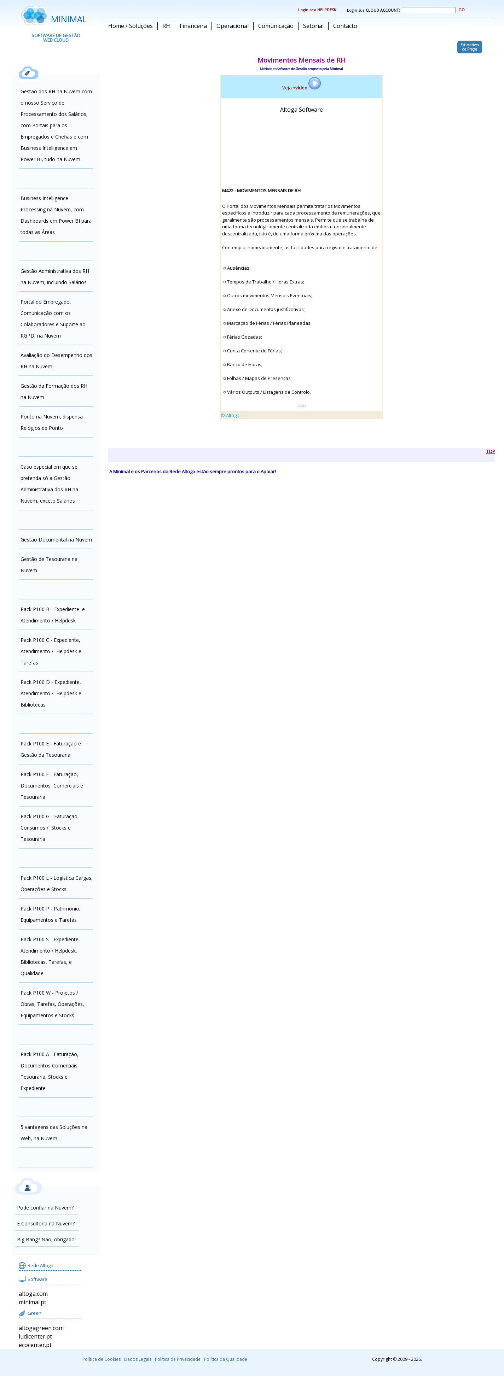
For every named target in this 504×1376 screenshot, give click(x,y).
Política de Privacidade (178, 1359)
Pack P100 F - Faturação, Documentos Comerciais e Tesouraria (52, 785)
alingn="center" (301, 258)
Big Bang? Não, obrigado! (46, 1239)
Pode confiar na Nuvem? (45, 1207)
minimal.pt (32, 1302)
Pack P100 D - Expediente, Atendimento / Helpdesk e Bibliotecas (51, 693)
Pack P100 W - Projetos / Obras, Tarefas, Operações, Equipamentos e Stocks (52, 1004)
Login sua (401, 10)
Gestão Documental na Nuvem (56, 539)
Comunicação (276, 26)
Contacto (345, 26)
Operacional (232, 26)
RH (166, 26)
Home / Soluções (130, 26)
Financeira (193, 26)
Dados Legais (137, 1359)
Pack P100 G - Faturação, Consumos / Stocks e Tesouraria (50, 827)
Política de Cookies (101, 1359)
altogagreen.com (41, 1328)
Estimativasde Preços (469, 47)
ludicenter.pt (35, 1336)
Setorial (313, 26)
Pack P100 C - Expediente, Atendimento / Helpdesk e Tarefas (51, 651)
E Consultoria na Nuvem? (46, 1223)
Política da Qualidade (225, 1359)
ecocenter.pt (35, 1345)
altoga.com (33, 1294)
